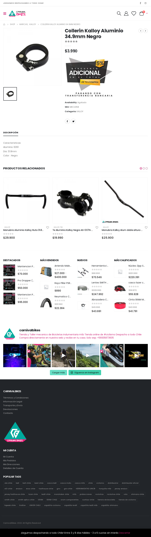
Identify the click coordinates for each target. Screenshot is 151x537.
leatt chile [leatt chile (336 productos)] (46, 493)
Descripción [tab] (10, 132)
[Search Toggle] (118, 13)
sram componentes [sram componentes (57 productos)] (70, 499)
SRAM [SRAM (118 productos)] (40, 499)
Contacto (8, 412)
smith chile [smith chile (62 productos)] (9, 499)
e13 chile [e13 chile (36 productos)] (8, 488)
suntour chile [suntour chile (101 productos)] (88, 499)
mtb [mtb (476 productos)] (74, 493)
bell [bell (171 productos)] (17, 482)
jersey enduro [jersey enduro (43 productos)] (121, 488)
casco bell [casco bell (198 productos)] (52, 482)
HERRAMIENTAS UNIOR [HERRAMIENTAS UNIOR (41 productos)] (85, 488)
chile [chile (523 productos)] (90, 482)
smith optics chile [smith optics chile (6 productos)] (26, 499)
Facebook (67, 121)
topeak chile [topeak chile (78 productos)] (10, 504)
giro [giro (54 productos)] (58, 488)
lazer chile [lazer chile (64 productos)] (33, 493)
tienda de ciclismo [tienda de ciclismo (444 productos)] (127, 499)
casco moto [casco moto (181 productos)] (65, 482)
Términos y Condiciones (16, 396)
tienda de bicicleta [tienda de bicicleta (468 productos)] (106, 499)
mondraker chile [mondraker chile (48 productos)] (61, 493)
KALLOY (80, 111)
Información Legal (12, 400)
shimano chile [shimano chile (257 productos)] (137, 493)
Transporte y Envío (13, 404)
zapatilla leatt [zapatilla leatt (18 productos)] (70, 504)
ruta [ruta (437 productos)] (125, 493)
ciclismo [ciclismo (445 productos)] (100, 482)
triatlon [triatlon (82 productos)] (22, 504)
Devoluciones (10, 408)
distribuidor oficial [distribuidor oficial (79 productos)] (130, 482)
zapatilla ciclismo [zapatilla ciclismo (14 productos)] (52, 504)
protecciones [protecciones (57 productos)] (86, 493)
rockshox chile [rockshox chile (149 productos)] (113, 493)
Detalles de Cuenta (13, 467)
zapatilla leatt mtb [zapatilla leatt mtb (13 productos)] (89, 504)
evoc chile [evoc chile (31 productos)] (30, 488)
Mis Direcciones (11, 463)
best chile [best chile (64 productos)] (39, 482)
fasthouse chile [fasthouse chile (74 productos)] (46, 488)
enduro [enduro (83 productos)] (19, 488)
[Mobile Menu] (5, 13)
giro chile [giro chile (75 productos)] (68, 488)
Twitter (73, 121)
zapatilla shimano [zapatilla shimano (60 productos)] (109, 504)
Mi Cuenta (8, 456)
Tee (61, 227)
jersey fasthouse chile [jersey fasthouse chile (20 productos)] (14, 493)
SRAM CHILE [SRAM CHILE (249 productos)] (52, 499)
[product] (26, 200)
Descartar (124, 532)
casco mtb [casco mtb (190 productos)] (80, 482)
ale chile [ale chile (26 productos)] (8, 482)
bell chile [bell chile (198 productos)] (27, 482)
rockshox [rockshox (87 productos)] (99, 493)
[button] (140, 168)
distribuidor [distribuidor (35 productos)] (113, 482)
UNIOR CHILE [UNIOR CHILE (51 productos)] (35, 504)
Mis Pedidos (9, 459)
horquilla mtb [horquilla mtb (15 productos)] (105, 488)
